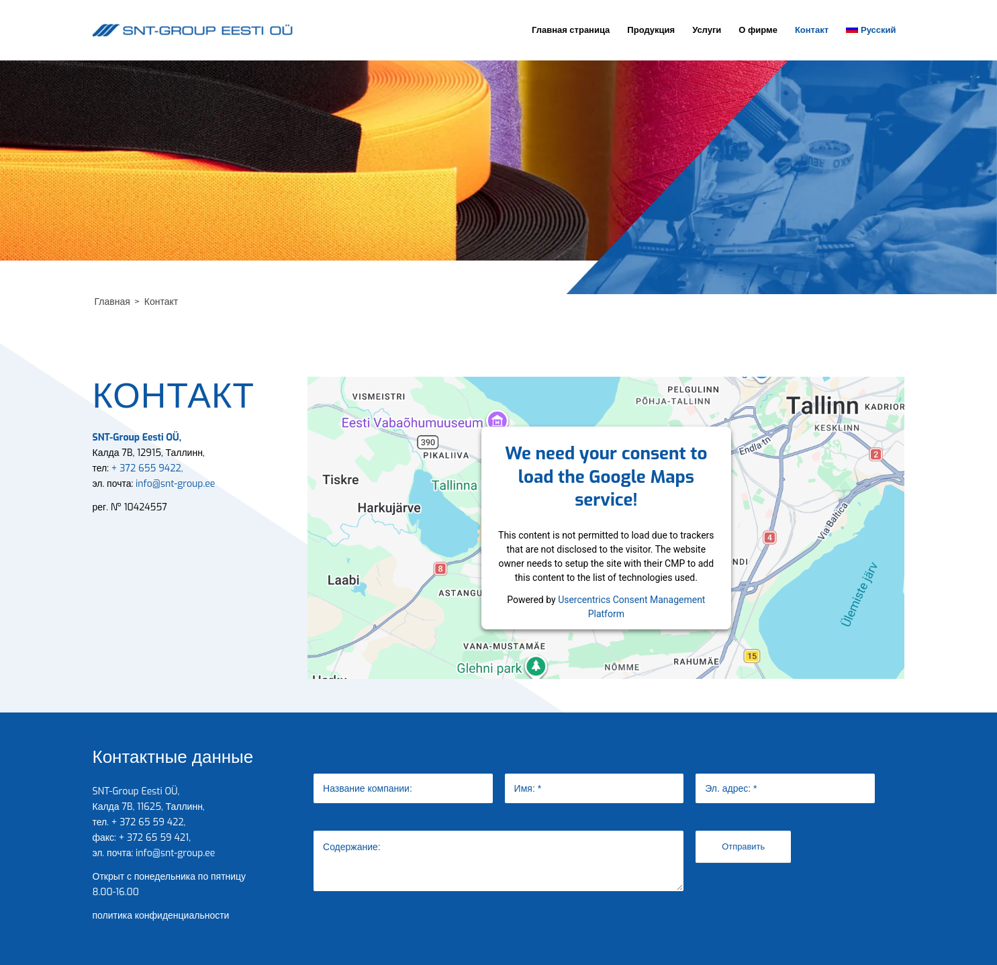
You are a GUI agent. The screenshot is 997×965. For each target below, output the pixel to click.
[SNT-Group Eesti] (193, 30)
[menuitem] (570, 30)
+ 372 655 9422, (146, 468)
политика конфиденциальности (161, 915)
